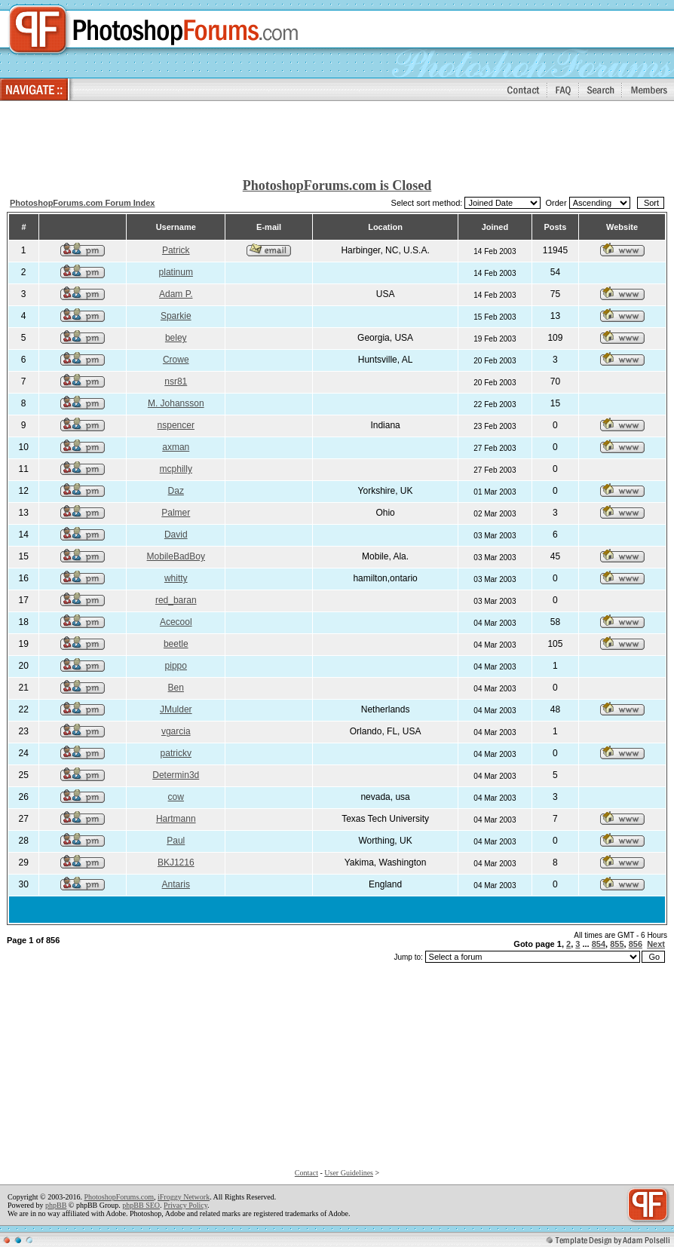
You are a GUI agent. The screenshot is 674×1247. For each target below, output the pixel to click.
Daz (176, 491)
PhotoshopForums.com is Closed (337, 185)
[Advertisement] (337, 140)
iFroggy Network (184, 1197)
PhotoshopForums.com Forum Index (82, 202)
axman (175, 447)
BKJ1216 (176, 862)
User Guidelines (348, 1173)
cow (176, 797)
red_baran (176, 600)
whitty (176, 578)
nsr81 (175, 381)
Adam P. (175, 294)
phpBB (55, 1205)
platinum (176, 272)
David (176, 534)
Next (656, 943)
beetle (176, 644)
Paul (176, 840)
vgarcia (176, 731)
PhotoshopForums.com (119, 1197)
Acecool (176, 622)
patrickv (176, 753)
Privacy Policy (185, 1205)
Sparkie (176, 316)
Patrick (176, 250)
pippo (176, 665)
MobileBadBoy (176, 556)
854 (598, 943)
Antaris (176, 884)
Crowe (176, 359)
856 (635, 943)
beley (176, 337)
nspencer (176, 425)
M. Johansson (176, 403)
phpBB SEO (141, 1205)
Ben (176, 687)
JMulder (176, 709)
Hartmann (176, 818)
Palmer (175, 512)
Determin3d (175, 775)
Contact (306, 1173)
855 (616, 943)
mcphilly (176, 469)
